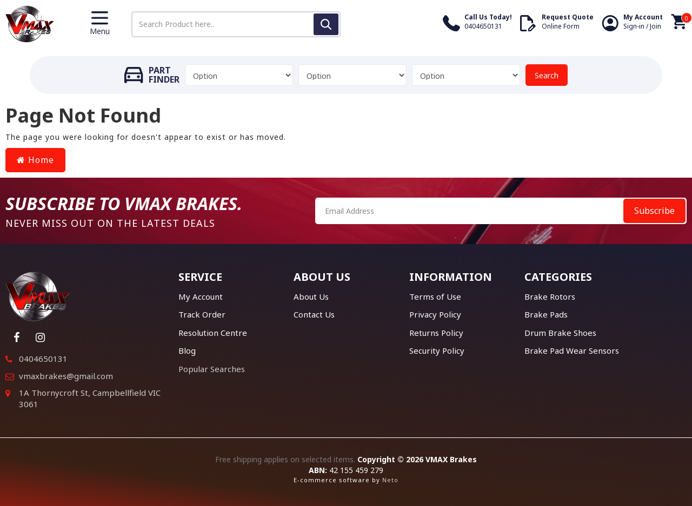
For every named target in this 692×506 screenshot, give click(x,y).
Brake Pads (546, 314)
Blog (187, 350)
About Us (311, 296)
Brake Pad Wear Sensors (571, 350)
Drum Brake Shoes (560, 332)
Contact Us (314, 314)
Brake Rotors (549, 296)
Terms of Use (435, 296)
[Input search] (236, 24)
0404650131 (43, 358)
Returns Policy (436, 332)
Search (546, 75)
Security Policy (436, 350)
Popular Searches (211, 368)
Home (35, 160)
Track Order (201, 314)
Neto (390, 480)
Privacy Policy (435, 314)
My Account (200, 296)
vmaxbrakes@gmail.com (66, 375)
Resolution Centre (212, 332)
